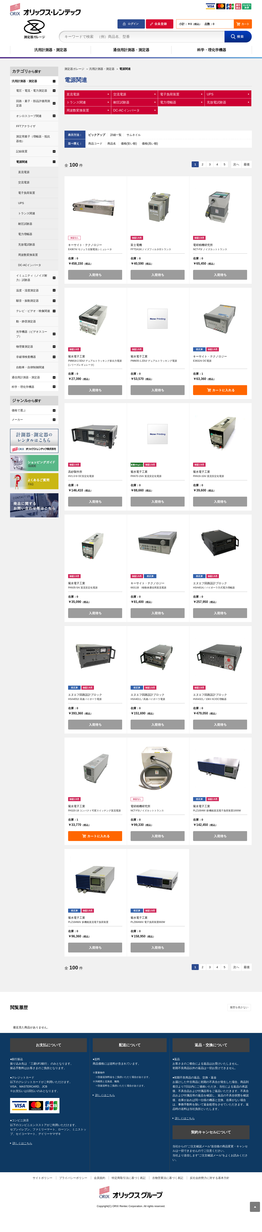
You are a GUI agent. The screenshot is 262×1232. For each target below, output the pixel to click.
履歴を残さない (239, 1007)
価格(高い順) (150, 143)
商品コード (95, 143)
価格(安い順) (129, 143)
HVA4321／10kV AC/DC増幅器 (210, 699)
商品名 (112, 143)
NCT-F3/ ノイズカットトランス (210, 249)
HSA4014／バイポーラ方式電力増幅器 (214, 587)
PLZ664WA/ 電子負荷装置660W (148, 922)
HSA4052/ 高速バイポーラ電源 (85, 699)
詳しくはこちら (22, 1143)
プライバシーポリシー (73, 1177)
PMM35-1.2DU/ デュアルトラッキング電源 (154, 360)
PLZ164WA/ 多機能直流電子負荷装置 (88, 922)
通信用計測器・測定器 (131, 50)
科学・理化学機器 (211, 50)
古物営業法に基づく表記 (167, 1177)
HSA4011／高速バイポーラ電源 (148, 699)
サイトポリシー (42, 1177)
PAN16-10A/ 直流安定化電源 (208, 476)
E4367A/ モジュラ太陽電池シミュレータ (90, 249)
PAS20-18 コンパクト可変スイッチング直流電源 (94, 810)
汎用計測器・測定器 (50, 50)
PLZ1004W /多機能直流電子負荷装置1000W (217, 810)
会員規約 (99, 1177)
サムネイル (134, 134)
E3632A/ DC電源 (202, 360)
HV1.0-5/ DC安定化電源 (81, 476)
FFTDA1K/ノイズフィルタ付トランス (151, 249)
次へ (236, 164)
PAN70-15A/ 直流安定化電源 (146, 476)
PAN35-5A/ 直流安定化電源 (83, 587)
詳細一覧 (116, 134)
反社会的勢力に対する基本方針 (209, 1177)
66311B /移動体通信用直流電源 (148, 587)
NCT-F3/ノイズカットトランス (147, 810)
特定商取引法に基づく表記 (129, 1177)
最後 (247, 164)
